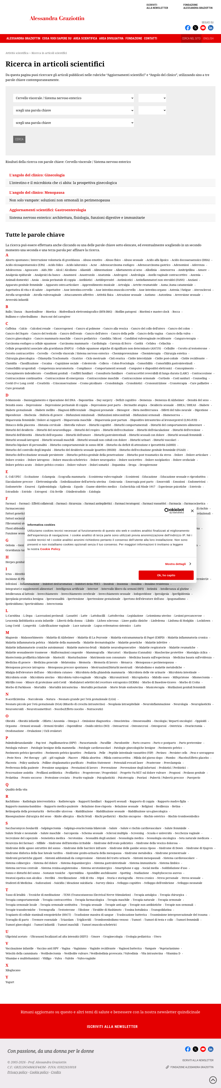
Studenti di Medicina (19, 883)
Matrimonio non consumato (108, 657)
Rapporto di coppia (142, 801)
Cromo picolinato (91, 383)
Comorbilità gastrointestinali (174, 363)
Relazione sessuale (126, 806)
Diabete (204, 405)
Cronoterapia (178, 383)
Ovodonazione (15, 731)
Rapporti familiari (90, 801)
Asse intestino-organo (152, 290)
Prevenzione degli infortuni (138, 767)
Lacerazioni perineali (49, 615)
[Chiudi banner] (192, 510)
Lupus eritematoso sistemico (112, 625)
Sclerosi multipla (117, 833)
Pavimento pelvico (170, 748)
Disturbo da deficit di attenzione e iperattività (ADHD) (141, 445)
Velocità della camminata (22, 953)
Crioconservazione (65, 383)
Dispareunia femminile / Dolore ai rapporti (33, 420)
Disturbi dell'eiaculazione (153, 430)
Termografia (47, 909)
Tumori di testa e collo (158, 919)
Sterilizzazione (67, 878)
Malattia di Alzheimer (60, 637)
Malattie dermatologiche (99, 642)
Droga (132, 465)
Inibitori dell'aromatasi (57, 584)
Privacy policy (17, 1072)
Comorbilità (145, 363)
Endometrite (14, 486)
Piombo (170, 757)
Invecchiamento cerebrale (78, 594)
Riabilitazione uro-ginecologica (148, 811)
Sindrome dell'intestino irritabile (70, 843)
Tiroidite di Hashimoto (107, 909)
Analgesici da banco (47, 275)
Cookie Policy (50, 549)
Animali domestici (17, 280)
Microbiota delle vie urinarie (146, 672)
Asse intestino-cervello (78, 290)
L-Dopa (27, 615)
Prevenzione (109, 767)
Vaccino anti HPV (47, 948)
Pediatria (90, 752)
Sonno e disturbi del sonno (23, 873)
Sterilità (50, 878)
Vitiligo (47, 958)
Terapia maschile (118, 900)
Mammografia (95, 652)
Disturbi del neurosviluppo (54, 430)
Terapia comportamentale (22, 900)
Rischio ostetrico (154, 816)
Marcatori (114, 652)
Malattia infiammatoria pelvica (25, 642)
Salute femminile (175, 828)
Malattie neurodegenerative (118, 647)
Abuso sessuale (133, 260)
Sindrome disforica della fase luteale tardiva (34, 853)
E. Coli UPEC (13, 476)
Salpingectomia (51, 828)
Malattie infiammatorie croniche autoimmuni (35, 647)
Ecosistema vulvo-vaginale (105, 476)
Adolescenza (14, 270)
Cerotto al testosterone (192, 348)
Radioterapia (67, 801)
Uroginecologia (113, 936)
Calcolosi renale (40, 328)
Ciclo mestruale (96, 358)
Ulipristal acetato (16, 936)
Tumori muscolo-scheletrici (99, 924)
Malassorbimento (32, 637)
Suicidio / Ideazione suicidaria (73, 883)
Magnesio (12, 637)
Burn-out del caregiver (55, 316)
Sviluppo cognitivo (129, 883)
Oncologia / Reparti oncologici (173, 721)
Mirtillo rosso (14, 682)
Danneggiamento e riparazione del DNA (49, 400)
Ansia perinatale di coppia (59, 280)
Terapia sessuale (91, 905)
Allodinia (151, 270)
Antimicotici (125, 280)
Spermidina (76, 873)
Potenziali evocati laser (128, 762)
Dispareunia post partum (111, 420)
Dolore (178, 455)
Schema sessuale (92, 833)
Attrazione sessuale (129, 295)
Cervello (42, 353)
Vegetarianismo (169, 948)
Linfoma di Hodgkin (181, 620)
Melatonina (68, 662)
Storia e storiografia (120, 878)
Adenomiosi (181, 265)
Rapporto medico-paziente (61, 806)
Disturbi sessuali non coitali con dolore (102, 440)
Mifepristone (181, 677)
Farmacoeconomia (17, 508)
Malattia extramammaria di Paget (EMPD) (137, 637)
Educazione (149, 476)
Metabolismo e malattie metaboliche (158, 667)
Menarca (126, 662)
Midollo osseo (160, 677)
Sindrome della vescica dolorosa (157, 843)
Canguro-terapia (185, 338)
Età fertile (56, 491)
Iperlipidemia (181, 594)
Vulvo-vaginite (86, 958)
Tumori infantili (44, 924)
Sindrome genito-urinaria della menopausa (93, 853)
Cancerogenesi (63, 328)
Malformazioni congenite (67, 652)
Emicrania (115, 481)
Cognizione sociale (67, 363)
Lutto (137, 625)
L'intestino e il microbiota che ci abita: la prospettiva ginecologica (63, 182)
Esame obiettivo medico (101, 486)
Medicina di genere (18, 662)
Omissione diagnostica (96, 721)
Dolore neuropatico (103, 460)
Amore (202, 270)
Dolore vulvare (77, 465)
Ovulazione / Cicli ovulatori (44, 731)
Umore (95, 936)
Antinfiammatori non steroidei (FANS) (160, 280)
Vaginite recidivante (103, 948)
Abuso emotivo (92, 260)
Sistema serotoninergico (96, 868)
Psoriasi (142, 777)
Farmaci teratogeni (127, 503)
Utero (157, 936)
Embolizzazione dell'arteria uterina (83, 481)
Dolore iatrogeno (38, 460)
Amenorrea (167, 270)
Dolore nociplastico (157, 460)
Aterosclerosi (202, 290)
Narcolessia (35, 699)
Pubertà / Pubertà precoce (167, 777)
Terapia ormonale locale (21, 905)
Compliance (84, 368)
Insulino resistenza (157, 584)
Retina (176, 806)
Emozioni (179, 481)
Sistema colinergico (18, 863)
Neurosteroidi (14, 709)
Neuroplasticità (201, 704)
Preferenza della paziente (22, 767)
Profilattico (72, 772)
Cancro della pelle (122, 333)
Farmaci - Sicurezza (68, 503)
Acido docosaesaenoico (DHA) (191, 260)
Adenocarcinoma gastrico (154, 265)
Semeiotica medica (53, 838)
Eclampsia (48, 476)
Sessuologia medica (131, 838)
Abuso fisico (113, 260)
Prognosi (174, 772)
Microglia (100, 677)
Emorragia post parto (139, 481)
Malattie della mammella (64, 642)
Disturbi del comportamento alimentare (176, 425)
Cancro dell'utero (96, 333)
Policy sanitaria (29, 762)
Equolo (78, 486)
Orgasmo (11, 726)
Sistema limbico (169, 863)
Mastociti (59, 657)
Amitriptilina (186, 270)
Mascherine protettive (169, 652)
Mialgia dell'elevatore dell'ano (25, 672)
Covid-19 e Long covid (20, 383)
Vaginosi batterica (130, 948)
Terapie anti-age (115, 905)
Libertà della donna (70, 620)
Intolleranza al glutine (174, 589)
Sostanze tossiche (54, 873)
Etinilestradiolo (76, 491)
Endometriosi (196, 481)
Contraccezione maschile (103, 378)
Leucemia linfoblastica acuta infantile (30, 620)
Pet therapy (31, 757)
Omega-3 (73, 721)
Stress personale (167, 878)
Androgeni (120, 275)
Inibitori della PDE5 (87, 584)
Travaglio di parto (17, 919)
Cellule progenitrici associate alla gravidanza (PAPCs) (40, 348)
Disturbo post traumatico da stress (149, 455)
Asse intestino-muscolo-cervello (116, 290)
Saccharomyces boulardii (22, 828)
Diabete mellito (45, 410)
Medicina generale (46, 662)
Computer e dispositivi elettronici (150, 368)
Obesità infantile (28, 721)
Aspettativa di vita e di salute (24, 290)
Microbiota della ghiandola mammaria (100, 672)
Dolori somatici (99, 465)
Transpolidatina (161, 909)
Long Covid (13, 625)
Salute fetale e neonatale (21, 833)
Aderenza (198, 265)
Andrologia (138, 275)
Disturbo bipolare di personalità (26, 445)
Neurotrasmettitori (39, 709)
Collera (104, 363)
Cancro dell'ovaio (71, 333)
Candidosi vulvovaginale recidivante (148, 338)
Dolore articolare (197, 455)
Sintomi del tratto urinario (113, 858)
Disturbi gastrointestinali (110, 435)
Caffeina (11, 328)
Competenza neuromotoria (56, 368)
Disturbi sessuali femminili (185, 435)
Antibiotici (85, 280)
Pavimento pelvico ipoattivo (63, 752)
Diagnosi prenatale (101, 410)
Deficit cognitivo (126, 400)
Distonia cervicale (49, 425)
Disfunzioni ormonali (146, 415)
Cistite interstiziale (140, 358)
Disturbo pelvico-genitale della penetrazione (95, 455)
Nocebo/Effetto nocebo (69, 709)
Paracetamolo (88, 743)
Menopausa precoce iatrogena (25, 667)
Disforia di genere (51, 415)
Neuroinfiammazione (156, 704)
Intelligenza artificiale (70, 589)
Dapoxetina (86, 400)
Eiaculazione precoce (19, 481)
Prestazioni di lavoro (84, 767)
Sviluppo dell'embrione (159, 883)
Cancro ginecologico (18, 338)
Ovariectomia (193, 726)
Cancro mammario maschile (53, 338)
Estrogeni (41, 491)
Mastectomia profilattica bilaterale (28, 657)
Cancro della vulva (178, 333)
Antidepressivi (105, 280)
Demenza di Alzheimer (169, 400)
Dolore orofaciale (184, 460)
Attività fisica (105, 295)
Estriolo (27, 491)
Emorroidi (163, 481)
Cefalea (151, 343)
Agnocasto (31, 270)
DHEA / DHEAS (186, 405)
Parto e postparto (165, 743)
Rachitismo (12, 801)
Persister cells (178, 752)
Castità (138, 343)
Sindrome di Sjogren (199, 848)
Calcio (23, 328)
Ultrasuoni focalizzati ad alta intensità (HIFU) (59, 936)
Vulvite (69, 958)
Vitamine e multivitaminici (22, 958)
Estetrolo (195, 486)
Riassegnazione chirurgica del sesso (28, 816)
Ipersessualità (55, 599)
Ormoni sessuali (30, 726)
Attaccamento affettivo (79, 295)
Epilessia (65, 486)
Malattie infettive (156, 642)
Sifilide (41, 843)
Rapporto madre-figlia (172, 801)
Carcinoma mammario (74, 343)
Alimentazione (103, 270)
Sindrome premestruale (170, 853)
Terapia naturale (144, 900)
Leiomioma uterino (159, 615)
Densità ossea (14, 405)
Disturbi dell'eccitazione (118, 430)
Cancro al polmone (88, 328)
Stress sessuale (191, 878)
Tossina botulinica (136, 909)
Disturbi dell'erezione (186, 430)
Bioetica (51, 311)
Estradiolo (12, 491)
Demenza (146, 400)
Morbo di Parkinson (18, 687)
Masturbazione (77, 657)
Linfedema (158, 620)
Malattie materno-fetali (81, 647)
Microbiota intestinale (183, 672)
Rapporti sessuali (115, 801)
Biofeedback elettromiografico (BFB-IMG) (85, 311)
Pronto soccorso (31, 777)
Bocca (176, 311)
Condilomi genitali (56, 373)
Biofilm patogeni (125, 311)
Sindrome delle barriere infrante (85, 848)
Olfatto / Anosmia (54, 721)
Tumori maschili (68, 924)
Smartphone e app (127, 868)
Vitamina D (173, 953)
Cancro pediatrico (85, 338)
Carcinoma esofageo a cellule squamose (31, 343)
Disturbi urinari (140, 440)
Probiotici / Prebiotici (172, 767)
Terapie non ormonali (179, 905)
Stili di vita (87, 878)
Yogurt (10, 982)
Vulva (58, 958)
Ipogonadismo (176, 599)
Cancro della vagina (150, 333)
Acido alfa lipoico (157, 260)
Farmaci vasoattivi (154, 503)
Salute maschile (51, 833)
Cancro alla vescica (116, 328)
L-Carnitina (13, 615)
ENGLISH (208, 38)
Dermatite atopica (135, 405)
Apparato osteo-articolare (62, 285)
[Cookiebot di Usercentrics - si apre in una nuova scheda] (167, 511)
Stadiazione (141, 873)
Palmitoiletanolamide (19, 743)
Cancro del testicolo (44, 333)
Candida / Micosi (110, 338)
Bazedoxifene (34, 311)
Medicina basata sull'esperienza (149, 657)
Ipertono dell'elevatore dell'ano (144, 599)
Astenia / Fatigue (180, 290)
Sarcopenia (71, 833)
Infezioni (11, 584)
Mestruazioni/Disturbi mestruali (111, 667)
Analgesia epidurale (18, 275)
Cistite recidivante (193, 358)
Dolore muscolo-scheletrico (70, 460)
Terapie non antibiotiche (146, 905)
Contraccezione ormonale (138, 378)
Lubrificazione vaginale (54, 625)
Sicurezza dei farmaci (19, 843)
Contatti (150, 38)
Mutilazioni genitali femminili (186, 687)
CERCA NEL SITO (191, 38)
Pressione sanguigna (55, 767)
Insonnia (122, 584)
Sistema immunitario (143, 863)
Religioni (147, 806)
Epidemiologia (47, 486)
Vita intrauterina (152, 953)
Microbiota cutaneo (59, 672)
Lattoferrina (116, 615)
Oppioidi (200, 721)
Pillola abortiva (90, 757)
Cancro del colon (179, 328)
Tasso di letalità (15, 895)
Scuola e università (159, 833)
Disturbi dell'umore (78, 435)
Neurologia (181, 704)
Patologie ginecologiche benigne (134, 748)
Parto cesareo (141, 743)
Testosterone (66, 909)
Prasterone (154, 762)
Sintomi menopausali (146, 858)
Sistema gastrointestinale (110, 863)
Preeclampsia (172, 762)
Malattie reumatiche (182, 647)
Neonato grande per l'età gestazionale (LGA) (87, 699)
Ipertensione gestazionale (103, 599)
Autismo (150, 295)
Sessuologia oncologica (161, 838)
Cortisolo (164, 378)
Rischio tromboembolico (183, 816)
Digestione (201, 410)
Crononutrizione (156, 383)
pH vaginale (57, 757)
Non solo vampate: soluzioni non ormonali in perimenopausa (59, 200)
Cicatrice (77, 358)
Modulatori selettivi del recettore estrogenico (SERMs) (104, 682)
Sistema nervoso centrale (22, 868)
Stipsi (100, 878)
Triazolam (67, 919)
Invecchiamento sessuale (114, 594)
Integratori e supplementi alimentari (29, 589)
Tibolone (83, 909)
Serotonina (75, 838)
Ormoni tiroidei (54, 726)
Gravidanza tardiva (18, 550)
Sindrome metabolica (138, 853)
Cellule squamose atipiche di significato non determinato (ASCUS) (119, 348)
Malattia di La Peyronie (93, 637)
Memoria (85, 662)
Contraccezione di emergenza (64, 378)
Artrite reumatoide (145, 285)
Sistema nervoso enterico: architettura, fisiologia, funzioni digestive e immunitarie (77, 217)
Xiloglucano (13, 970)
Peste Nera (14, 757)
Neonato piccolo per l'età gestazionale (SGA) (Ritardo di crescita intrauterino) (55, 704)
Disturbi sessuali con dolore (146, 435)
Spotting (125, 873)
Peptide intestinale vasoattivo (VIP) (131, 752)
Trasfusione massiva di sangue (93, 914)
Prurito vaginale (83, 777)
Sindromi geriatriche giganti (24, 858)
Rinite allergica (64, 816)
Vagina (66, 948)
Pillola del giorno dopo (148, 757)
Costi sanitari (181, 378)
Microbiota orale (16, 677)
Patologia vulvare (17, 748)
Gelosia (10, 545)
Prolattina (12, 777)
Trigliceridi (84, 919)
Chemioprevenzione (125, 353)
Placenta (11, 762)
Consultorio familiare (109, 373)
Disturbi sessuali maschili (58, 440)
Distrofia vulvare (75, 425)
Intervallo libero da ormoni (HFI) (122, 589)
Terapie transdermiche (21, 909)
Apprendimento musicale (98, 285)
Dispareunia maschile (77, 420)
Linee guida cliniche (135, 620)
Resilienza (162, 806)
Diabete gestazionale (19, 410)
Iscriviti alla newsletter (157, 6)
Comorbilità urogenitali (21, 368)
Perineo (161, 752)
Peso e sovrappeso (202, 752)
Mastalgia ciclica (197, 652)
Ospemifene (74, 726)
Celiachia (165, 343)
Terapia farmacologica (89, 900)
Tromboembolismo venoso (111, 919)
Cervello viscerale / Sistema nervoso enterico (80, 353)
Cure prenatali (15, 388)
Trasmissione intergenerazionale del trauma (178, 914)
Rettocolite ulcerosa (59, 811)
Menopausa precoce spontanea (68, 667)
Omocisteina (122, 721)
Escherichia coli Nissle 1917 (137, 486)
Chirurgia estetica (175, 353)
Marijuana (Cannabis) (137, 652)
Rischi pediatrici (105, 816)
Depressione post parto (106, 405)
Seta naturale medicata (194, 838)
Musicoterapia (155, 687)
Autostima (165, 295)
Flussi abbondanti (17, 528)
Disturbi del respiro (87, 430)
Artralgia (124, 285)
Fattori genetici (15, 513)
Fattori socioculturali (19, 518)
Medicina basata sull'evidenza (192, 657)
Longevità (29, 625)
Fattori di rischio (197, 508)
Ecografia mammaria (72, 476)
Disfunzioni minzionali (80, 415)
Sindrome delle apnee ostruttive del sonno (33, 848)
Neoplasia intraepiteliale (124, 704)
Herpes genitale (16, 562)
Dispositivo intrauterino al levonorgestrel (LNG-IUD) (163, 420)
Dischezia (30, 415)
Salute (113, 828)
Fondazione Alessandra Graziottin (198, 6)
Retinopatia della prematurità (25, 811)
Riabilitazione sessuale (110, 811)
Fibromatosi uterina (18, 523)
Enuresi (30, 486)
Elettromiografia (46, 481)
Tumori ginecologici (18, 924)
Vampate (150, 948)
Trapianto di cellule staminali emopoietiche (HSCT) (38, 914)
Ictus (9, 574)
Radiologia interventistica (39, 801)
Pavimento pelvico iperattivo (24, 752)
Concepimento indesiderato (23, 373)
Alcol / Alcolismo (66, 270)
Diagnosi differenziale (72, 410)
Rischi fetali (84, 816)
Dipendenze (13, 415)
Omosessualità (142, 721)
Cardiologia (99, 343)
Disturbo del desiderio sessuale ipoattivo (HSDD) (85, 450)
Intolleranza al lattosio (20, 594)
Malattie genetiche (130, 642)
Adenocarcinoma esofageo (117, 265)
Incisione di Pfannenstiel (21, 579)
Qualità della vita (16, 789)
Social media (150, 868)
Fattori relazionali (199, 513)
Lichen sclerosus (107, 620)
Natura (50, 699)
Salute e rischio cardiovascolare (141, 828)
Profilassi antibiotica (49, 772)
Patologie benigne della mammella (53, 748)
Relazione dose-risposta (97, 806)
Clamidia (11, 363)
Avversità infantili (17, 300)
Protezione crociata (57, 777)
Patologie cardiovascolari (95, 748)
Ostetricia (176, 726)
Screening (137, 833)
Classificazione (29, 363)
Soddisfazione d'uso (174, 868)
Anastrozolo (87, 275)
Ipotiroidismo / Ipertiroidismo (25, 604)
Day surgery (105, 400)
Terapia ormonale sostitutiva (58, 905)
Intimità (152, 589)
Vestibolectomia (51, 953)
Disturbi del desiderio (19, 430)
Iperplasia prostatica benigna (24, 599)
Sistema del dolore (45, 863)
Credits (56, 1072)
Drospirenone (148, 465)
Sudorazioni (43, 883)
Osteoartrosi (120, 726)
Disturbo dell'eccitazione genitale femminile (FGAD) (152, 450)
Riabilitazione (84, 811)
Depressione (34, 405)
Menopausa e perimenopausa (155, 662)
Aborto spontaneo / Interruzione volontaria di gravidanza (43, 260)
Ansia (35, 280)
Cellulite (169, 348)
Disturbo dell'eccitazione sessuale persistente (34, 455)
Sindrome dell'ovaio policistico (113, 843)
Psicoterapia (126, 777)
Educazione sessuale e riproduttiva (183, 476)
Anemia (195, 275)
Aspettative (53, 290)
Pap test (41, 743)
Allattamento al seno (129, 270)
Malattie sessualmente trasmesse (27, 652)
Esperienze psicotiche (172, 486)
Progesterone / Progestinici (100, 772)
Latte (84, 615)
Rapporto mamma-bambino (23, 806)
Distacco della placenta (20, 425)
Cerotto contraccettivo (20, 353)
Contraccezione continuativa (24, 378)
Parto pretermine (190, 743)
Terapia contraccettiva (57, 900)
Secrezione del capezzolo (22, 838)
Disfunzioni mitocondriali (114, 415)
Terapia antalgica (145, 895)
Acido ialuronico (76, 265)
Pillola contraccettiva (117, 757)
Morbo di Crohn (189, 682)
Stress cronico (145, 878)
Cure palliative (199, 383)
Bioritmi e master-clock (154, 311)
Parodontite (122, 743)
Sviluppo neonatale (189, 883)
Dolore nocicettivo (130, 460)
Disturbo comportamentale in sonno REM (76, 445)
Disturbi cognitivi (100, 425)
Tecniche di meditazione (44, 895)
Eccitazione (31, 476)
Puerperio (193, 777)
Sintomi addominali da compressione (69, 858)
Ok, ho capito (166, 575)
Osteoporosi (158, 726)
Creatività (43, 383)
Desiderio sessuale (162, 405)
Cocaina (47, 363)
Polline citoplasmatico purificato (62, 762)
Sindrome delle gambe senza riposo (133, 848)
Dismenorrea (171, 415)
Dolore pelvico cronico (49, 465)
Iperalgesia (162, 594)
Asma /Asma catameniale (177, 285)
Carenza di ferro (120, 343)
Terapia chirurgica (172, 895)
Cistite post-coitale (166, 358)
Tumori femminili (187, 919)
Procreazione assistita (19, 772)
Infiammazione (29, 584)
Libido (90, 620)
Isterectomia (55, 604)
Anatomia (104, 275)
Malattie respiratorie (152, 647)
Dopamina (118, 465)
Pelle (102, 752)
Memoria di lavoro (106, 662)
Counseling (200, 378)
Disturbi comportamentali (130, 425)
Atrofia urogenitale (18, 295)
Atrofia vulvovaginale (47, 295)
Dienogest (123, 410)
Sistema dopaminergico (76, 863)
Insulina (136, 584)
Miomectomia (201, 677)
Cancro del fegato (17, 333)
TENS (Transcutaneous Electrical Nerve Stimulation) (97, 895)
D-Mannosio (13, 400)
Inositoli (109, 584)
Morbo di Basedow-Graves (159, 682)
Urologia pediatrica (138, 936)
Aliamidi (85, 270)
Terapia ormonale (169, 900)
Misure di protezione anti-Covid (46, 682)
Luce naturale (82, 625)
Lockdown (203, 620)
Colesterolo (89, 363)
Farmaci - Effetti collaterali (36, 503)
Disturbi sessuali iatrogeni (22, 440)
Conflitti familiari (82, 373)
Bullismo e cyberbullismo (22, 316)
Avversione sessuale (187, 295)
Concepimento (184, 368)
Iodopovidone (142, 594)
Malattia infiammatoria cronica (188, 637)
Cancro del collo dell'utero (148, 328)
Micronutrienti (119, 677)
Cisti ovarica (117, 358)
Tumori (136, 919)
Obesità (10, 721)
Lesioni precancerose (188, 615)
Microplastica (140, 677)
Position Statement (99, 762)
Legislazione (135, 615)
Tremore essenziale (44, 919)
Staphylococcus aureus (167, 873)
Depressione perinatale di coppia (66, 405)
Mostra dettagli (175, 564)
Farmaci (11, 503)
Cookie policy (39, 1072)
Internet (92, 589)
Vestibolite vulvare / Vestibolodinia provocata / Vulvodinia (101, 953)
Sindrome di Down (171, 848)
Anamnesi (69, 275)
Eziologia (94, 491)
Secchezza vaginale (187, 833)
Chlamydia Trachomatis (53, 358)
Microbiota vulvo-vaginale (74, 677)
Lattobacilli (98, 615)
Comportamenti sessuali (110, 368)
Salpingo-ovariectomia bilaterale (85, 828)
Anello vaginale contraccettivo (167, 275)
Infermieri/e (201, 579)
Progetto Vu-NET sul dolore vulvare (143, 772)
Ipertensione (76, 599)
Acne (94, 265)
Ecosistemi (132, 476)
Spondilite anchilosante (102, 873)
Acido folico (55, 265)
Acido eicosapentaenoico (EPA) (25, 265)
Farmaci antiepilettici (98, 503)
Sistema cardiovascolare (179, 858)
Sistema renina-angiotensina (59, 868)
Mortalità (40, 687)
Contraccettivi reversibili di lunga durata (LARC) (157, 373)
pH (44, 757)
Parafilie (105, 743)
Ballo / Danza (14, 311)
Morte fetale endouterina (126, 687)
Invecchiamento (47, 594)
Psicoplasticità (106, 777)
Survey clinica (105, 883)
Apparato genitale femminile (24, 285)
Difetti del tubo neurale (176, 410)
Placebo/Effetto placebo (194, 757)
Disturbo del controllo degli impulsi (28, 450)
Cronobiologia (114, 383)
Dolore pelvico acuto (19, 465)
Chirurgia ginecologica (20, 358)
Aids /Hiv (47, 270)
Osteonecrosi (140, 726)
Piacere (73, 757)
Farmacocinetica (194, 503)
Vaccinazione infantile (20, 948)
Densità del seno (198, 400)
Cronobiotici (134, 383)
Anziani (193, 280)
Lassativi (72, 615)
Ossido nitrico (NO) (97, 726)
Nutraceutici (95, 709)
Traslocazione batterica (132, 914)
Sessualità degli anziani (101, 838)
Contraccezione (202, 373)
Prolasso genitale (194, 772)
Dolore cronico (15, 460)
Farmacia (175, 503)
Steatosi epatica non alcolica (24, 878)
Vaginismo (80, 948)
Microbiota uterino (42, 677)
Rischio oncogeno (130, 816)
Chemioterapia (151, 353)
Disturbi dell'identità (19, 435)
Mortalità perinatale (94, 687)
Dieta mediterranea (145, 410)
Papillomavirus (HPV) (62, 743)
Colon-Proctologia (123, 363)
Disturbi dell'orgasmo (49, 435)
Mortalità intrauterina (63, 687)
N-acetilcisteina (15, 699)
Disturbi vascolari (165, 440)
